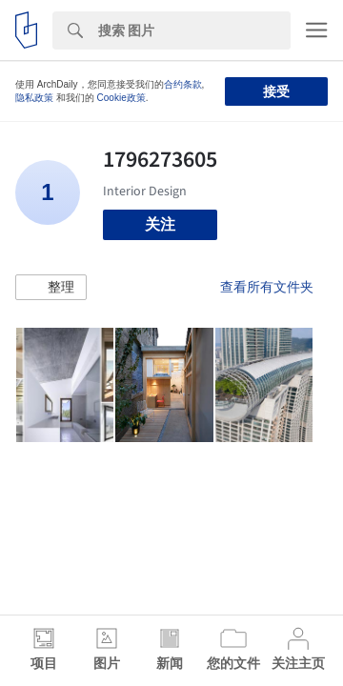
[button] (51, 287)
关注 (160, 224)
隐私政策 (34, 97)
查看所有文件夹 (266, 286)
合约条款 (183, 84)
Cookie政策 (121, 97)
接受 (276, 91)
